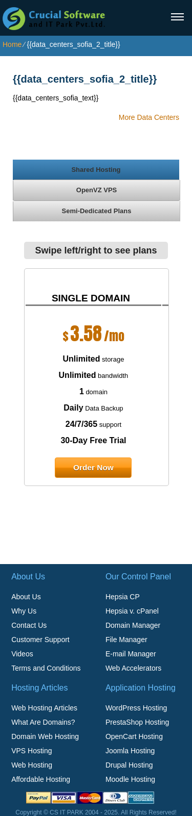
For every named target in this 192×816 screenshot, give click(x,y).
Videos (22, 654)
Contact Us (29, 625)
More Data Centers (149, 117)
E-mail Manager (130, 654)
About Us (26, 597)
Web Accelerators (133, 668)
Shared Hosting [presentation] (95, 169)
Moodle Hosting (130, 779)
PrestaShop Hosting (137, 722)
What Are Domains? (43, 722)
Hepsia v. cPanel (132, 611)
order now (93, 467)
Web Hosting (31, 765)
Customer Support (40, 639)
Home (12, 44)
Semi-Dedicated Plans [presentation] (97, 211)
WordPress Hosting (136, 708)
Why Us (23, 611)
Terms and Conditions (45, 668)
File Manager (126, 639)
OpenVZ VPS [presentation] (96, 190)
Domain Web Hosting (45, 736)
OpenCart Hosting (134, 736)
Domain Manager (132, 625)
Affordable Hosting (40, 779)
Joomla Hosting (130, 751)
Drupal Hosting (129, 765)
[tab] (96, 169)
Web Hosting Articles (44, 708)
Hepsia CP (122, 597)
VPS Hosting (31, 751)
